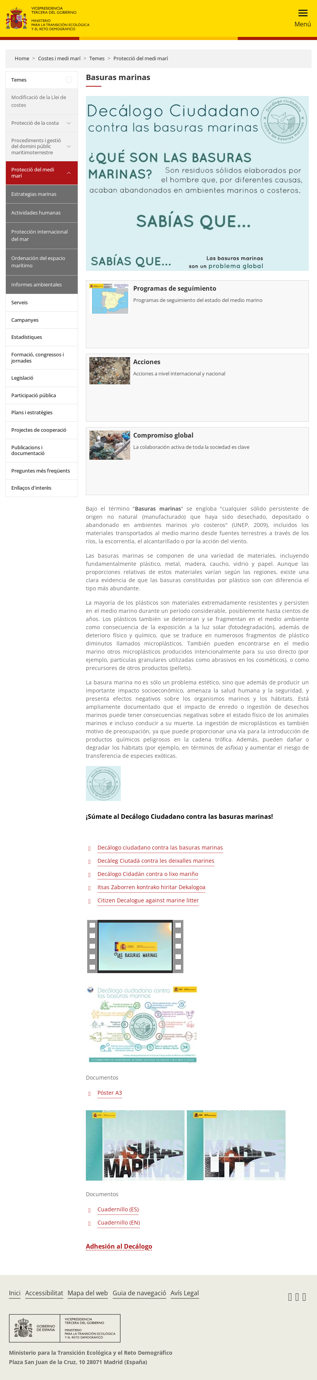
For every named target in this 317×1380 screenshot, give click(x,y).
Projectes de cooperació (38, 429)
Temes (97, 58)
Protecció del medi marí (140, 58)
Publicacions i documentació (28, 450)
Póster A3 (110, 1092)
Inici (15, 1293)
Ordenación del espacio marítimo (38, 262)
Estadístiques (26, 336)
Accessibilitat (44, 1293)
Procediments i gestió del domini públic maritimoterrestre (36, 146)
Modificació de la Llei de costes (38, 101)
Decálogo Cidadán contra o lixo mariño (148, 874)
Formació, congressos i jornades (37, 357)
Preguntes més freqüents (40, 470)
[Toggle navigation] (300, 18)
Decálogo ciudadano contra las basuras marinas (160, 847)
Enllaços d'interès (31, 487)
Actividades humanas (36, 212)
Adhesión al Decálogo (119, 1246)
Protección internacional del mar (39, 235)
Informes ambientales (36, 284)
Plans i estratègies (31, 412)
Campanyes (24, 319)
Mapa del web (88, 1293)
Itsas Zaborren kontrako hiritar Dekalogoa (152, 887)
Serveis (19, 302)
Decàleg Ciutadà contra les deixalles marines (156, 860)
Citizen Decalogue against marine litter (148, 900)
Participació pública (33, 395)
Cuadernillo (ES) (118, 1209)
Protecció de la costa (35, 122)
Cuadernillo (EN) (119, 1222)
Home (22, 58)
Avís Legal (185, 1293)
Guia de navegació (139, 1293)
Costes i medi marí (59, 58)
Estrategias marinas (33, 193)
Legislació (22, 377)
